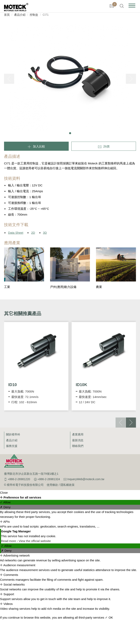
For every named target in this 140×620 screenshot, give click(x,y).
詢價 (106, 146)
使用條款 (52, 484)
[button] (70, 133)
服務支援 (11, 446)
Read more (9, 541)
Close (4, 492)
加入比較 (39, 146)
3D (45, 232)
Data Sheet (15, 232)
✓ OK (109, 617)
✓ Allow (5, 502)
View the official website (35, 541)
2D (33, 232)
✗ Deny (5, 507)
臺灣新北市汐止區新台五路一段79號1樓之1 (31, 473)
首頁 (7, 14)
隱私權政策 (67, 484)
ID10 (12, 384)
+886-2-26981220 (19, 479)
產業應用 (77, 434)
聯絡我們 (77, 446)
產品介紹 (19, 14)
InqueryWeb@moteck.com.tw (85, 479)
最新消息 (77, 440)
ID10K (81, 384)
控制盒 (34, 14)
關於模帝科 (13, 434)
